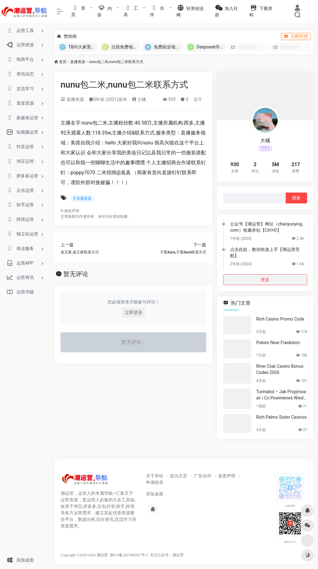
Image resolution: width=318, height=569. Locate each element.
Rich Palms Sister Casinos (281, 417)
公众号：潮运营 (170, 555)
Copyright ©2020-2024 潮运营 (84, 555)
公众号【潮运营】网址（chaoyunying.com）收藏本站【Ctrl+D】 (266, 227)
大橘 (139, 99)
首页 (62, 62)
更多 (265, 279)
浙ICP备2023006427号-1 (129, 555)
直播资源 (77, 62)
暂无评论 (75, 274)
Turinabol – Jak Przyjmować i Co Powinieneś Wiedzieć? (281, 395)
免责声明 (226, 475)
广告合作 (202, 475)
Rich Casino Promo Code (280, 318)
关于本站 (154, 475)
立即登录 (133, 312)
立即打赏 (296, 36)
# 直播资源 (82, 198)
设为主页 (178, 475)
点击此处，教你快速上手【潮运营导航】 (265, 252)
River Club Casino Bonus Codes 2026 (279, 369)
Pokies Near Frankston (278, 342)
